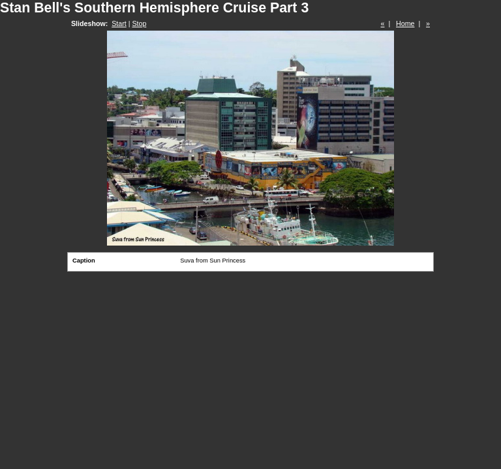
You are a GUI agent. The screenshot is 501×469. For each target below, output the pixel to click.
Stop (139, 23)
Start (119, 23)
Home (405, 23)
